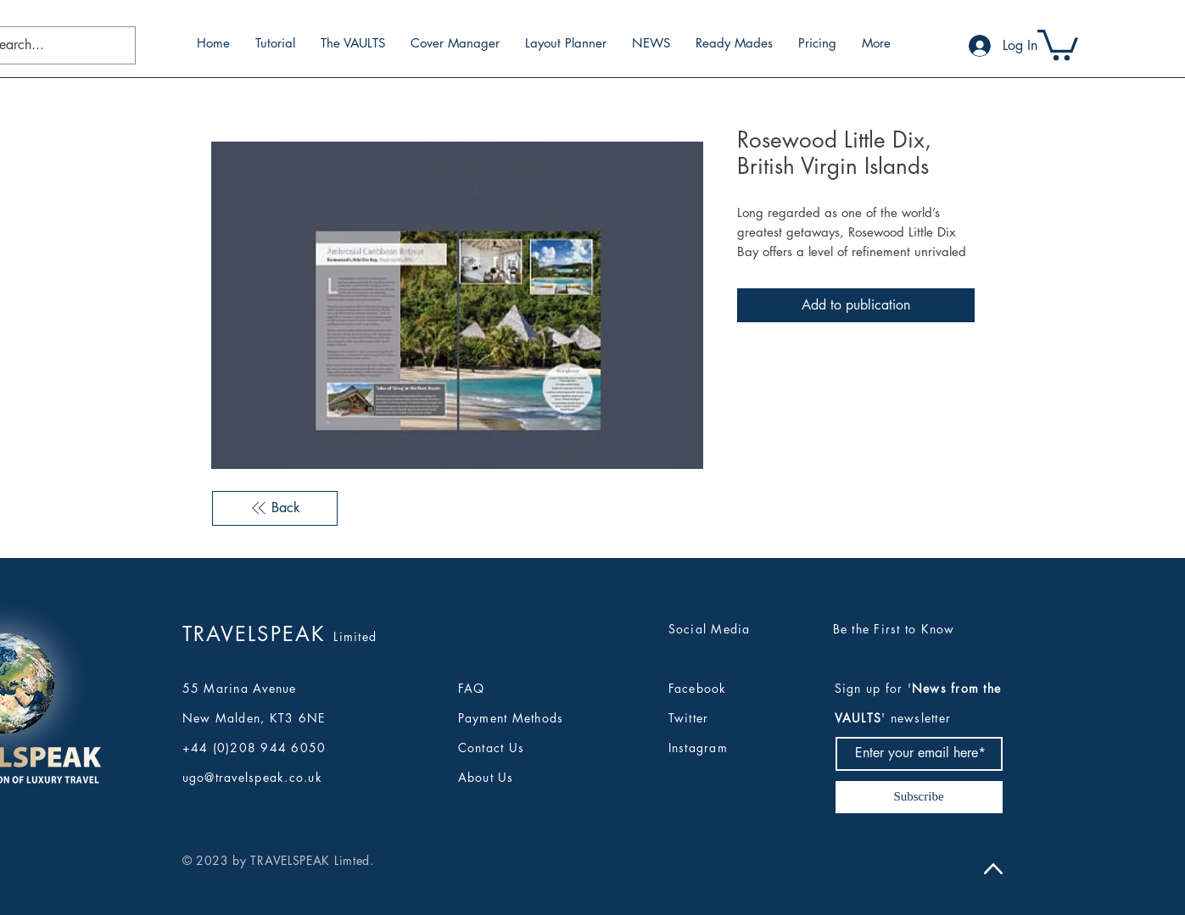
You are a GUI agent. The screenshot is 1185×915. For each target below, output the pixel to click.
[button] (1057, 43)
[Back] (275, 508)
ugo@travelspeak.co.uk (252, 777)
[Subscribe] (919, 797)
